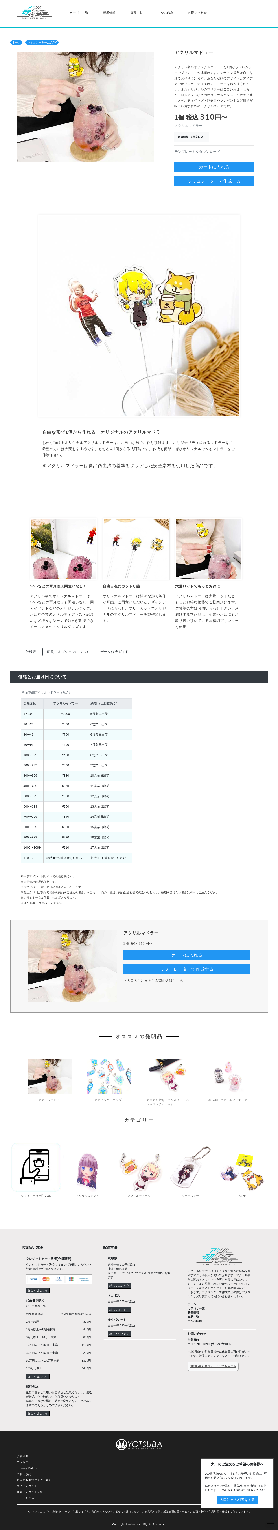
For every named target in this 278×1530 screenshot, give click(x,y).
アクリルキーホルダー (109, 1100)
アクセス (23, 1462)
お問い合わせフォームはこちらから (213, 1366)
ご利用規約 (24, 1474)
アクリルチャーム (138, 1195)
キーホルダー (190, 1195)
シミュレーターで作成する (214, 181)
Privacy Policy (27, 1468)
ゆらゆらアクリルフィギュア (227, 1100)
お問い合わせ (197, 13)
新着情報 (109, 13)
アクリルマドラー (50, 1100)
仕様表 (31, 652)
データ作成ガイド (114, 652)
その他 (241, 1195)
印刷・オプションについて (68, 652)
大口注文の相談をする (237, 1500)
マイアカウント (27, 1486)
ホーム (16, 42)
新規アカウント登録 (30, 1492)
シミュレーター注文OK (42, 42)
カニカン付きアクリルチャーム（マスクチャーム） (168, 1102)
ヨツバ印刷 (165, 13)
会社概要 (23, 1456)
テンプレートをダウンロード (197, 151)
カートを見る (25, 1498)
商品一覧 (137, 13)
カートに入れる (214, 167)
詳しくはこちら (38, 1290)
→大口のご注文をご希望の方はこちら (153, 980)
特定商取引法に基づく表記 (34, 1480)
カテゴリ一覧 (79, 13)
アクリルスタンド (87, 1195)
